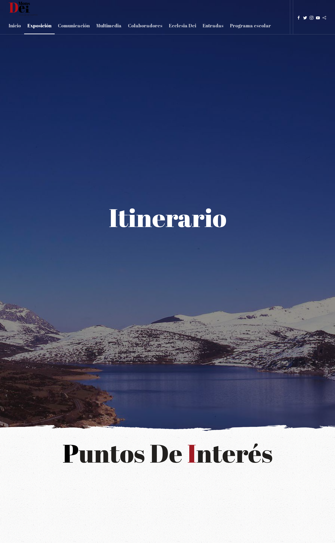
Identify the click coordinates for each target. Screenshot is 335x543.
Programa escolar (250, 25)
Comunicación (74, 25)
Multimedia (109, 25)
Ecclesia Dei (182, 25)
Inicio (15, 25)
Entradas (213, 25)
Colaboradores (145, 25)
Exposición (39, 25)
